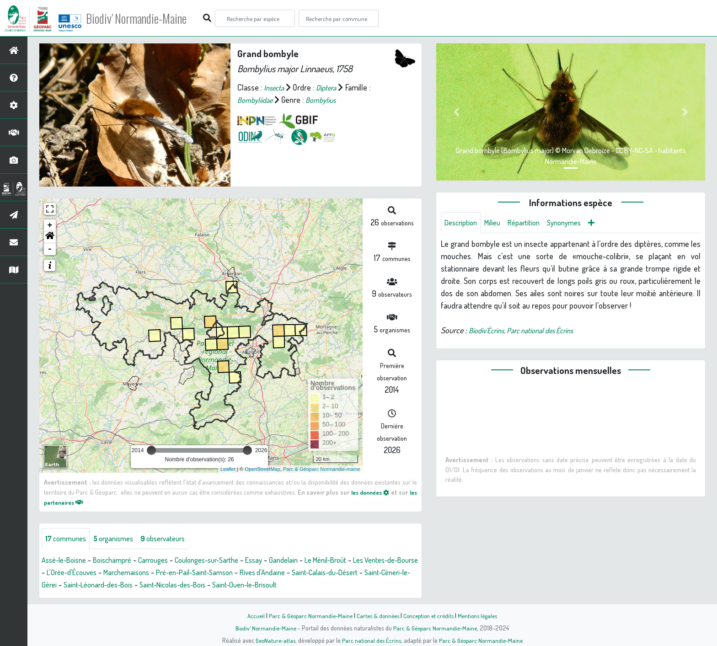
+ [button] (50, 225)
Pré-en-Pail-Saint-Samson (273, 573)
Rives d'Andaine (347, 573)
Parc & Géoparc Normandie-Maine (306, 615)
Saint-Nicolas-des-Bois (300, 586)
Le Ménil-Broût (356, 561)
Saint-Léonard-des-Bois (218, 586)
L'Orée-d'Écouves (137, 573)
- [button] (50, 249)
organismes (120, 539)
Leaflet (227, 469)
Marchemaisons (197, 573)
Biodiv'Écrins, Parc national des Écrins (529, 331)
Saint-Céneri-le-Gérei (138, 586)
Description (462, 223)
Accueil (249, 615)
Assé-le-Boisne (67, 561)
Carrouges (165, 561)
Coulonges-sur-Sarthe (225, 561)
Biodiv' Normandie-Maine (150, 18)
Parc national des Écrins (370, 640)
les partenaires (71, 502)
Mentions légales (482, 615)
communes (68, 539)
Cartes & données (377, 615)
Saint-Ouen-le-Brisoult (380, 586)
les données (376, 492)
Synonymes (576, 223)
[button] (50, 237)
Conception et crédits (430, 615)
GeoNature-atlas (272, 640)
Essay (277, 561)
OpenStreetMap (262, 469)
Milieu (497, 223)
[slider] (151, 450)
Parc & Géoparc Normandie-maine (321, 469)
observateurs (174, 539)
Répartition (532, 223)
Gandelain (309, 561)
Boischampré (120, 561)
